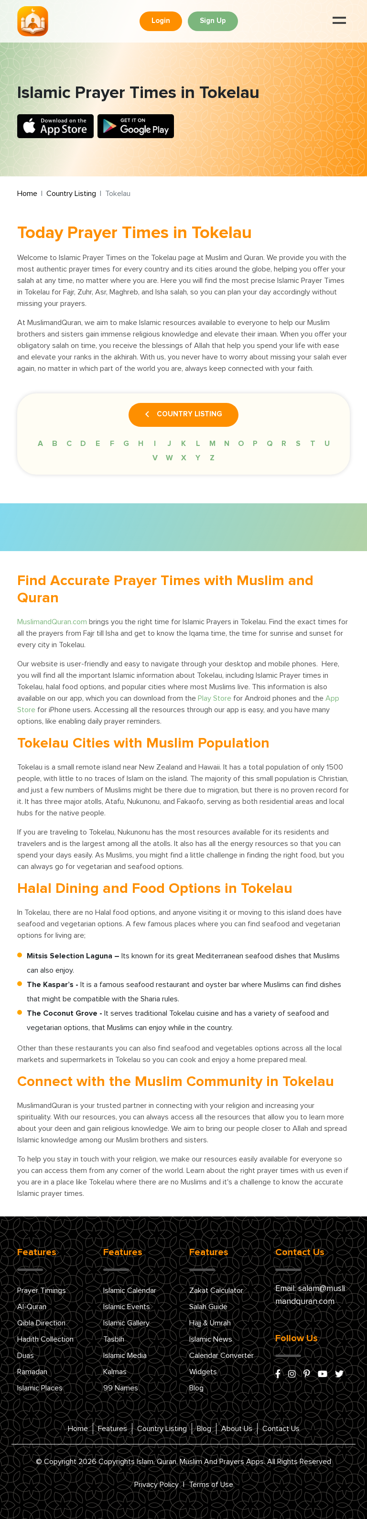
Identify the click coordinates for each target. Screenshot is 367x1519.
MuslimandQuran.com (52, 622)
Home (27, 193)
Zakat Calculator (216, 1290)
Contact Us (281, 1428)
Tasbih (113, 1339)
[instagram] (292, 1374)
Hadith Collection (45, 1339)
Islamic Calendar (129, 1290)
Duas (25, 1355)
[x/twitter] (339, 1374)
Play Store (214, 698)
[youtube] (322, 1374)
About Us (236, 1428)
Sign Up (213, 20)
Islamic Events (126, 1307)
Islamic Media (125, 1355)
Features (112, 1428)
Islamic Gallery (126, 1323)
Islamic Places (40, 1388)
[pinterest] (306, 1374)
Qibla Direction (41, 1323)
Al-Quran (31, 1307)
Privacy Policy (156, 1484)
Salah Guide (208, 1307)
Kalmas (115, 1372)
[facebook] (278, 1374)
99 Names (120, 1388)
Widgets (203, 1372)
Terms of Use (211, 1484)
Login (160, 20)
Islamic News (210, 1339)
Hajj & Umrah (210, 1323)
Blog (196, 1388)
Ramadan (32, 1372)
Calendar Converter (221, 1355)
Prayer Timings (41, 1290)
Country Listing (71, 193)
